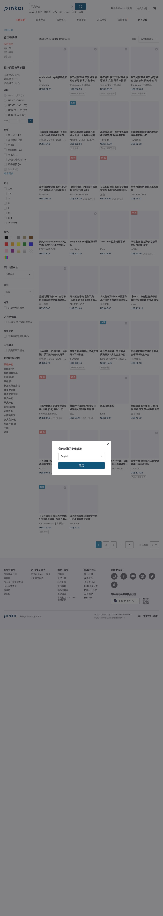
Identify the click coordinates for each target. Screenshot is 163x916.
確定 (81, 465)
